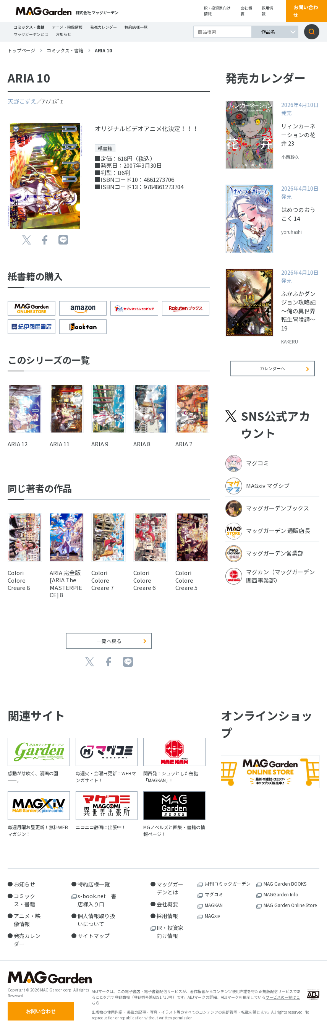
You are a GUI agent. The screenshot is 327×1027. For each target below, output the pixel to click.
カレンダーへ (272, 373)
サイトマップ (94, 930)
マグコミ (214, 888)
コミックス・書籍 (29, 27)
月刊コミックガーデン (228, 878)
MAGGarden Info (281, 888)
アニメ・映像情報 (67, 27)
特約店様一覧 (136, 27)
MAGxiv (212, 910)
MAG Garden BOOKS (285, 878)
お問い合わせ (305, 10)
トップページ (21, 50)
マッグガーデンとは (31, 34)
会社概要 (246, 10)
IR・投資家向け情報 (217, 10)
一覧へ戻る (109, 635)
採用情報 (267, 10)
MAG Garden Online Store (290, 899)
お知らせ (63, 34)
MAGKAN (214, 899)
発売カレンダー (103, 27)
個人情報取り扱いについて (96, 914)
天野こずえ (22, 101)
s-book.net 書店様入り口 (97, 894)
